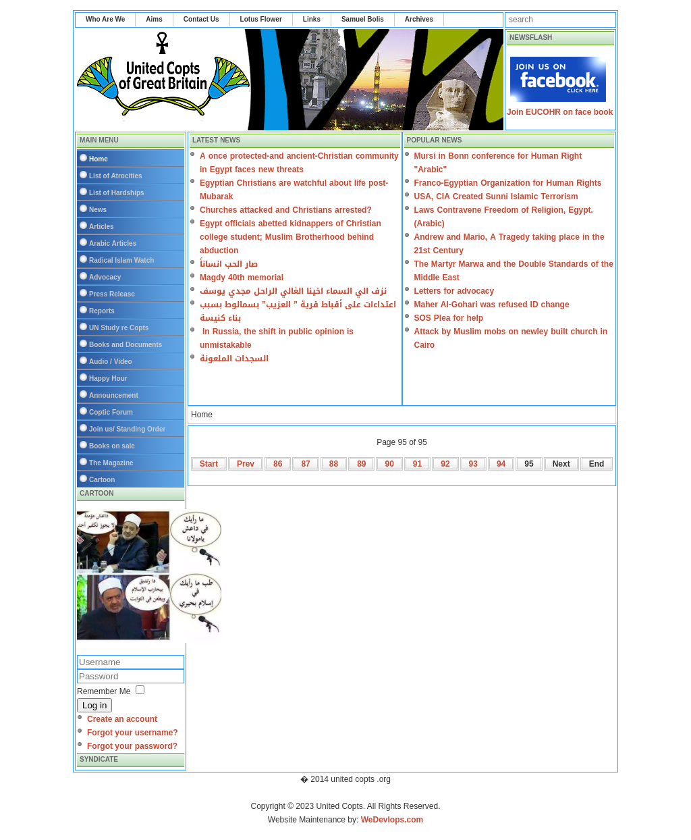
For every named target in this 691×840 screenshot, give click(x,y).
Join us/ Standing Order (127, 429)
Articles (101, 226)
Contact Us (201, 19)
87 (305, 464)
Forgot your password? (132, 746)
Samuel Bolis (362, 19)
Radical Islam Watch (121, 260)
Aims (154, 19)
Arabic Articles (112, 243)
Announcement (113, 395)
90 (389, 464)
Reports (102, 311)
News (98, 209)
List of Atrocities (115, 176)
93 (473, 464)
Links (312, 19)
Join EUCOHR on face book (560, 112)
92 (445, 464)
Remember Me (103, 691)
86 (277, 464)
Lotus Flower (261, 19)
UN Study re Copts (118, 328)
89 (361, 464)
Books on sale (112, 446)
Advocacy (105, 277)
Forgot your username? (132, 732)
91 (417, 464)
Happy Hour (108, 378)
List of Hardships (116, 192)
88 (333, 464)
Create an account (122, 719)
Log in (94, 705)
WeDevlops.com (392, 819)
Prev (245, 464)
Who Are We (105, 19)
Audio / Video (110, 361)
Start (209, 464)
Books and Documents (125, 344)
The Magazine (111, 463)
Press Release (112, 294)
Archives (419, 19)
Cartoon (102, 479)
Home (98, 159)
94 (501, 464)
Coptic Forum (111, 412)
